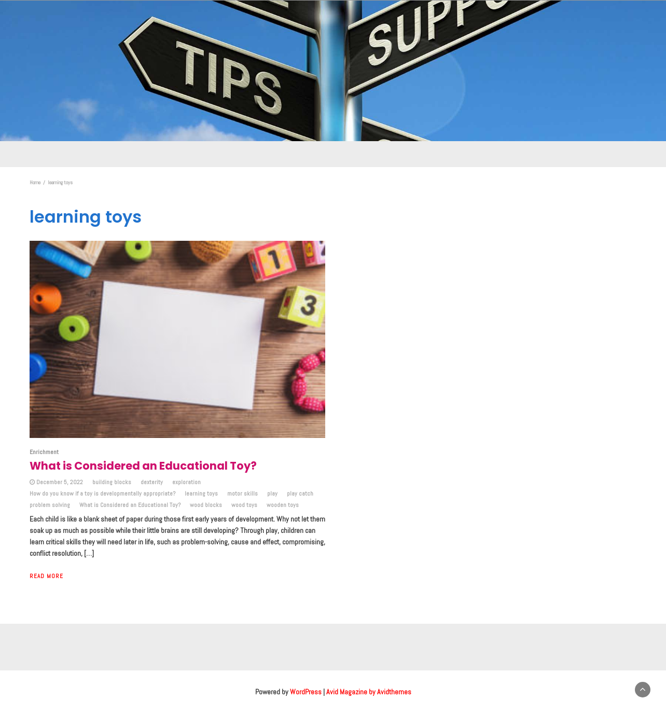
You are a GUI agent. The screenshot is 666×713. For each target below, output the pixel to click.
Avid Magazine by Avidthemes (368, 691)
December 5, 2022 (59, 482)
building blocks (111, 482)
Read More (46, 576)
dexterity (152, 482)
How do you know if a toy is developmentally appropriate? (102, 493)
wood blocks (206, 505)
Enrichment (44, 452)
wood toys (244, 505)
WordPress (306, 691)
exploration (186, 482)
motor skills (242, 493)
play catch (300, 493)
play (272, 493)
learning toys (201, 493)
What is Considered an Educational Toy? (130, 505)
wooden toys (283, 505)
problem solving (50, 505)
